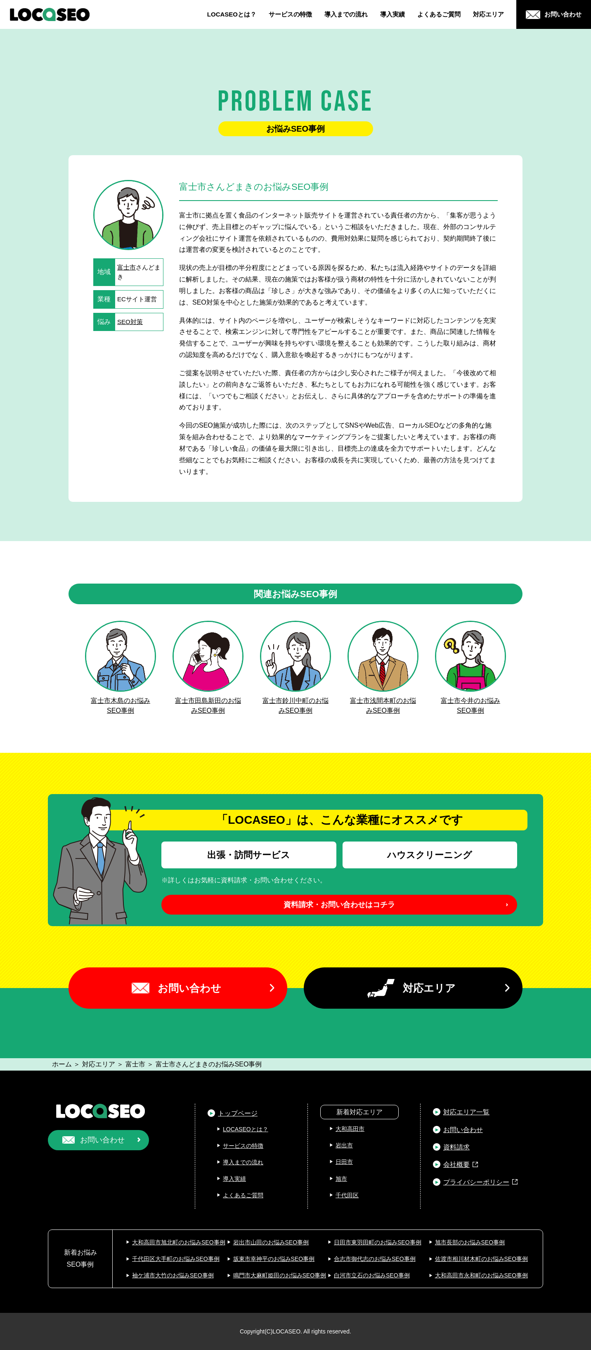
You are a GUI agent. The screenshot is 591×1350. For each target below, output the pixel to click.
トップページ (238, 1113)
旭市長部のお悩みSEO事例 (470, 1242)
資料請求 (456, 1147)
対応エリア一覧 (466, 1112)
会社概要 (456, 1164)
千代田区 (347, 1195)
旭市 (341, 1178)
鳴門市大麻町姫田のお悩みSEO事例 (279, 1275)
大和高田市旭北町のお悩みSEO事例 (178, 1242)
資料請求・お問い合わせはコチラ (339, 905)
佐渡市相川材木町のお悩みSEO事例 (481, 1258)
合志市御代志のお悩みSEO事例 (375, 1258)
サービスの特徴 (290, 14)
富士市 (126, 267)
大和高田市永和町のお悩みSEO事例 (481, 1275)
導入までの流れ (346, 14)
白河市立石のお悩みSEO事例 (372, 1275)
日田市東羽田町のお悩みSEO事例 (377, 1242)
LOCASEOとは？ (231, 14)
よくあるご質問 (439, 14)
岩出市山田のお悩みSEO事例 (271, 1242)
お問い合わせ (189, 988)
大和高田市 (350, 1128)
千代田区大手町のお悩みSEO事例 (176, 1258)
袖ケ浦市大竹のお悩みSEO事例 (173, 1275)
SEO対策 (130, 321)
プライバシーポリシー (476, 1182)
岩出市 (344, 1145)
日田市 (344, 1161)
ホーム (62, 1064)
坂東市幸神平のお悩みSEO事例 (274, 1258)
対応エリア (488, 14)
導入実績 (392, 14)
